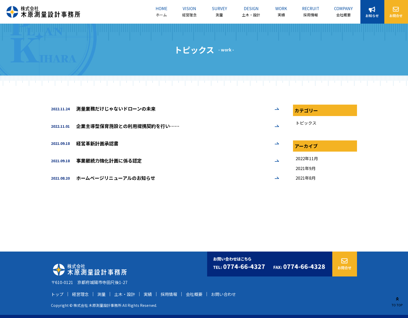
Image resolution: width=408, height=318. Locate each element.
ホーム (161, 14)
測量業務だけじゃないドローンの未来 (116, 108)
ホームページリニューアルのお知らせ (115, 177)
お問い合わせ (223, 294)
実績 (281, 14)
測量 (219, 14)
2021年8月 (306, 178)
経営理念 (189, 14)
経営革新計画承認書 (97, 143)
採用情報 (310, 14)
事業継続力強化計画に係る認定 (109, 160)
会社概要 (343, 14)
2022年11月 (307, 158)
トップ (57, 294)
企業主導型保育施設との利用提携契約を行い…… (127, 126)
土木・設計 (251, 14)
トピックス (306, 123)
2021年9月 (306, 168)
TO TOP (397, 301)
